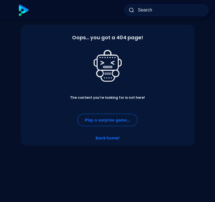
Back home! (107, 138)
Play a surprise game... (107, 120)
